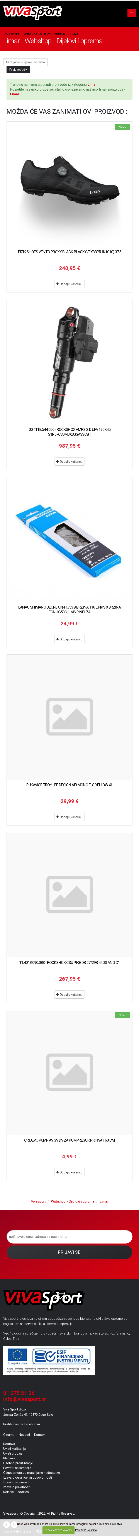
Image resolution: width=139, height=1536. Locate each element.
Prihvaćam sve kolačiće (58, 1530)
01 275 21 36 (19, 1393)
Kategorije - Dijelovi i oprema (25, 62)
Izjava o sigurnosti (16, 1482)
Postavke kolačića (86, 1530)
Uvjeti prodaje (12, 1453)
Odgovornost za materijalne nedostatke (31, 1473)
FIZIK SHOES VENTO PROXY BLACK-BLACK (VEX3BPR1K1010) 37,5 (69, 251)
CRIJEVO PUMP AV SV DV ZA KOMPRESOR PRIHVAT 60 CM (69, 1140)
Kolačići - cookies (16, 1492)
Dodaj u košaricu (69, 284)
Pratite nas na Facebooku (21, 1424)
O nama (8, 1435)
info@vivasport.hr (24, 1399)
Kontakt (39, 1435)
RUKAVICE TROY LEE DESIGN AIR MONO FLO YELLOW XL (69, 785)
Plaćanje (9, 1458)
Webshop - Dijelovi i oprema (45, 34)
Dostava (9, 1444)
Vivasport (11, 34)
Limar (74, 34)
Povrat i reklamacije (17, 1468)
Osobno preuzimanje (18, 1463)
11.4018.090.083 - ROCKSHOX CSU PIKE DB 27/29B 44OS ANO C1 (69, 962)
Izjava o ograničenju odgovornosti (27, 1477)
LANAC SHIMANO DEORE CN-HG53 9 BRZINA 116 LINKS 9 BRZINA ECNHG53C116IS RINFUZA (69, 609)
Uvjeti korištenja (14, 1449)
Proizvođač (18, 69)
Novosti (24, 1435)
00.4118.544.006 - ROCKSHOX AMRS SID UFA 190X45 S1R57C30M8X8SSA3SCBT (69, 432)
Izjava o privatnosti (16, 1487)
